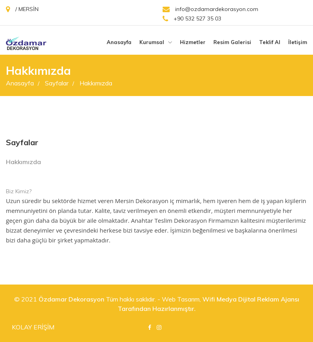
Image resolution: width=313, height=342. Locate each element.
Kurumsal (155, 42)
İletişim (297, 42)
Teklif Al (269, 42)
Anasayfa (119, 42)
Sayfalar (59, 83)
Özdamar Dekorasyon (71, 299)
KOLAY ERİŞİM (33, 327)
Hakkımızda (96, 83)
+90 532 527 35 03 (192, 18)
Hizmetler (193, 42)
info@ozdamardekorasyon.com (210, 9)
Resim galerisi (232, 42)
